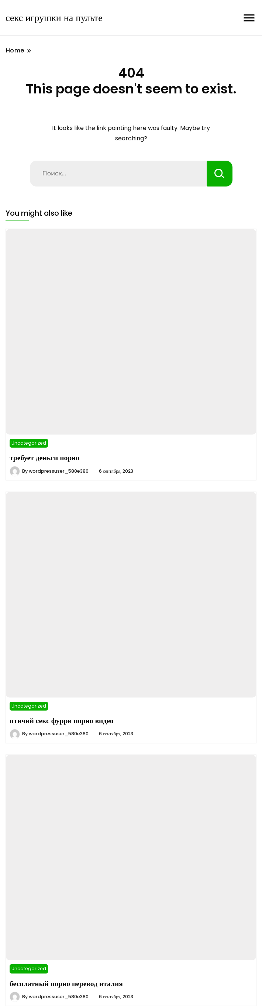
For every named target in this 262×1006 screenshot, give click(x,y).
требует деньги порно (44, 457)
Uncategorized (28, 443)
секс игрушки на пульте (54, 17)
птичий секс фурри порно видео (62, 720)
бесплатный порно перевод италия (66, 983)
